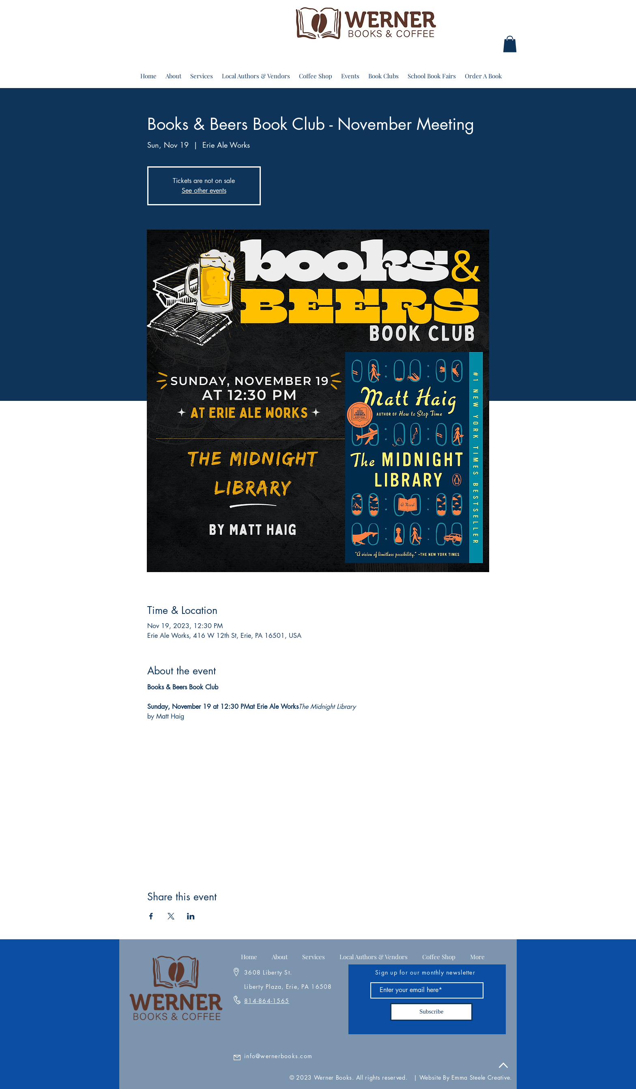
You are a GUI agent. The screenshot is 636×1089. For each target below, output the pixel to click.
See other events (204, 190)
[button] (510, 44)
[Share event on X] (171, 916)
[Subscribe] (431, 1012)
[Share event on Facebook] (151, 916)
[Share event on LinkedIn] (191, 916)
